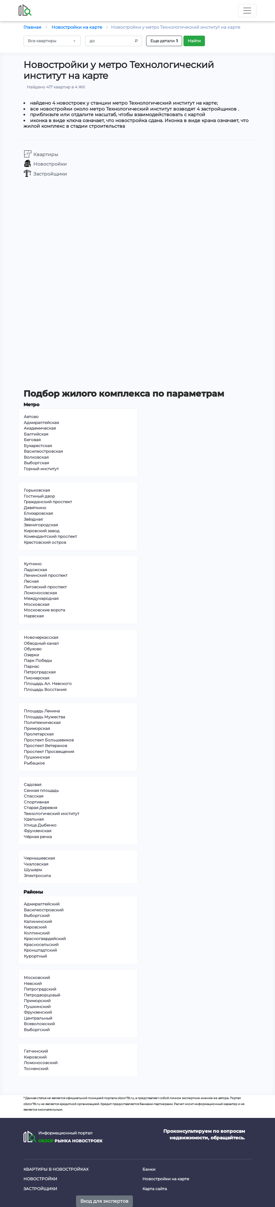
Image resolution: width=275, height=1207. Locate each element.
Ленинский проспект (45, 575)
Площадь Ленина (42, 710)
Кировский (35, 927)
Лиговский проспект (45, 586)
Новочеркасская (41, 637)
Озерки (31, 654)
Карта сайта (154, 1188)
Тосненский (36, 1068)
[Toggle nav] (247, 10)
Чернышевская (39, 858)
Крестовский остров (45, 542)
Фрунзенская (37, 830)
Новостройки (40, 1178)
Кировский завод (41, 530)
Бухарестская (38, 445)
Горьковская (37, 490)
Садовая (32, 784)
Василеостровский (43, 909)
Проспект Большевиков (49, 739)
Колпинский (37, 932)
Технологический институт (51, 813)
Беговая (32, 439)
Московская (36, 604)
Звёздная (33, 519)
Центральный (38, 1018)
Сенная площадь (41, 790)
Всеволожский (39, 1023)
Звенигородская (41, 524)
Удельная (34, 819)
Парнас (31, 666)
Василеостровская (43, 451)
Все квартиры (42, 40)
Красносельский (41, 944)
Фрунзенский (38, 1012)
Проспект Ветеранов (45, 745)
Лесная (31, 581)
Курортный (35, 956)
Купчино (33, 563)
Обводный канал (41, 643)
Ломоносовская (40, 592)
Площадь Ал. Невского (48, 683)
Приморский (37, 1000)
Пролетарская (39, 734)
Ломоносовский (41, 1062)
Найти (194, 40)
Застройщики (40, 1188)
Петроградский (40, 989)
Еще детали (164, 41)
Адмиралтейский (41, 903)
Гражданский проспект (48, 501)
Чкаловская (36, 864)
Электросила (37, 875)
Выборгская (36, 462)
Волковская (36, 457)
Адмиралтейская (41, 422)
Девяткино (35, 507)
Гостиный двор (39, 496)
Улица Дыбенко (40, 825)
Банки (148, 1169)
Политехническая (42, 722)
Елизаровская (38, 513)
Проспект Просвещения (49, 751)
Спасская (33, 796)
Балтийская (36, 434)
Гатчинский (36, 1051)
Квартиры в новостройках (56, 1169)
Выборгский (37, 915)
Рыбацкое (34, 763)
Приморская (37, 728)
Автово (31, 416)
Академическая (40, 428)
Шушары (33, 869)
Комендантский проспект (50, 536)
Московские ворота (44, 609)
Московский (37, 977)
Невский (33, 983)
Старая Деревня (40, 807)
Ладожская (35, 569)
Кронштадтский (40, 950)
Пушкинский (37, 1006)
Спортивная (36, 801)
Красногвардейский (45, 938)
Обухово (33, 648)
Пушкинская (37, 757)
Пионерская (36, 677)
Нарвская (34, 615)
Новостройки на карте (165, 1178)
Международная (41, 598)
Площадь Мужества (44, 716)
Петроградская (40, 671)
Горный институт (41, 468)
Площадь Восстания (45, 689)
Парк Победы (38, 660)
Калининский (38, 921)
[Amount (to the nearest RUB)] (108, 41)
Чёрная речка (38, 836)
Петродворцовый (42, 995)
